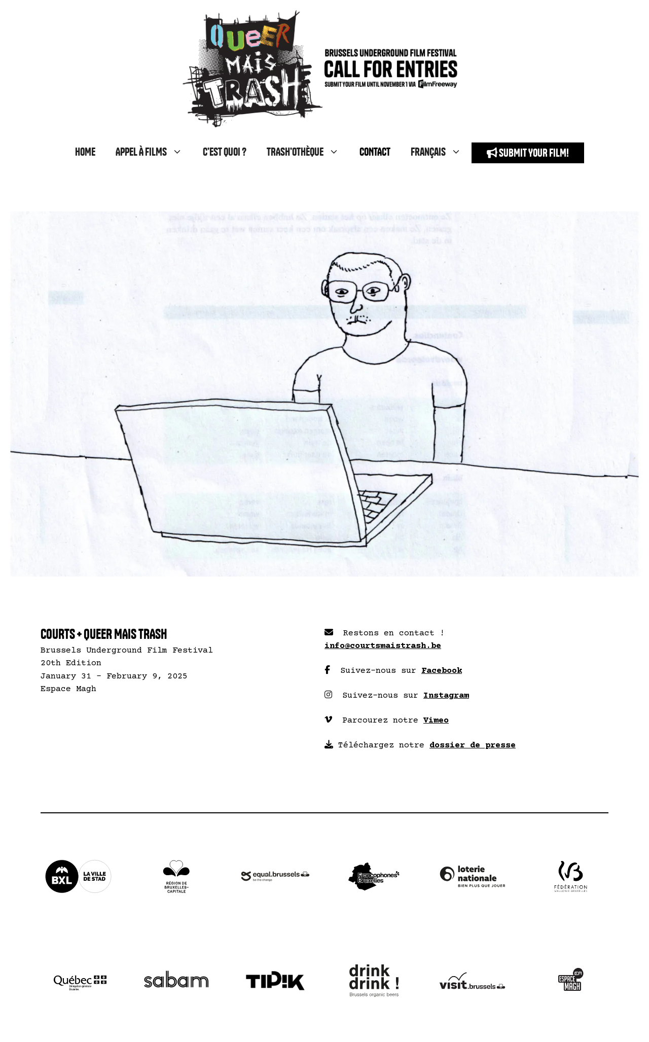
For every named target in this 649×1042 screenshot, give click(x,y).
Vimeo (436, 721)
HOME (85, 152)
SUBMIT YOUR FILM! (528, 153)
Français (441, 152)
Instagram (446, 696)
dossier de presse (472, 745)
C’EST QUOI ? (224, 152)
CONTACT (374, 152)
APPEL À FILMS (154, 152)
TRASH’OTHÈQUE (308, 152)
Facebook (441, 671)
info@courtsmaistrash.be (382, 646)
